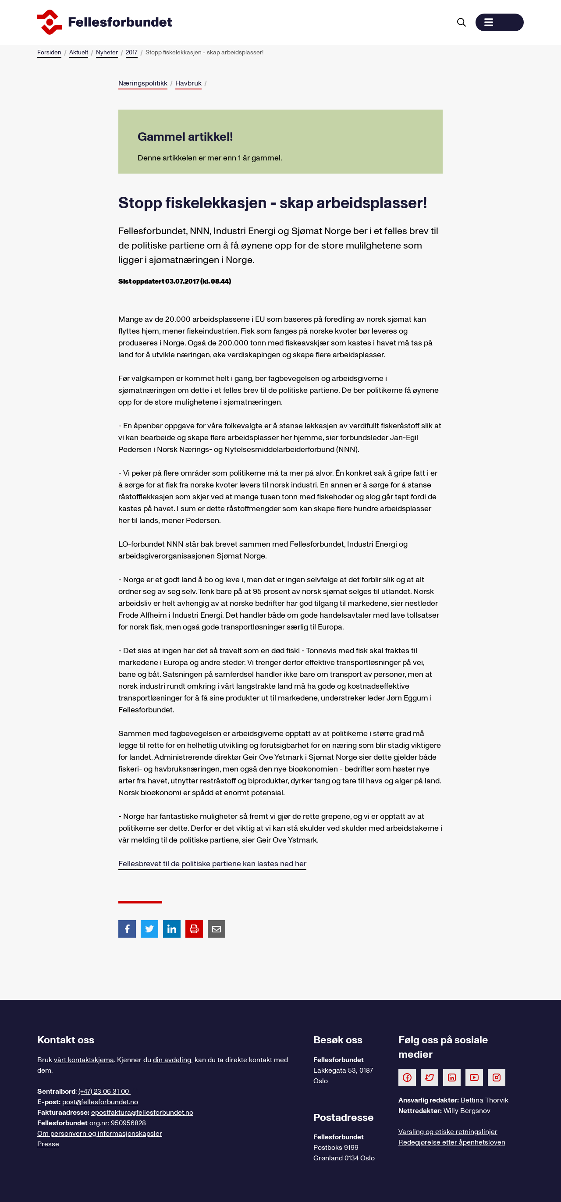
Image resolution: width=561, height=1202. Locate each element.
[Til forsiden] (242, 22)
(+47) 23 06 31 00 (104, 1091)
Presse (48, 1144)
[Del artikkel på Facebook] (127, 928)
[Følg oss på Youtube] (474, 1077)
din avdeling (172, 1060)
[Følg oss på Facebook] (407, 1077)
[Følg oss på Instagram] (496, 1077)
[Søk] (461, 22)
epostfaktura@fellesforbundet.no (142, 1112)
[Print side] (194, 929)
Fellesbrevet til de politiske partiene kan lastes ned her (212, 863)
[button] (500, 22)
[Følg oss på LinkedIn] (452, 1077)
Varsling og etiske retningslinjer (447, 1132)
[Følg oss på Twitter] (429, 1077)
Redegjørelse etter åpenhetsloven (451, 1142)
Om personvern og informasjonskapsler (99, 1133)
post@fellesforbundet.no (100, 1102)
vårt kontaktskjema (84, 1060)
